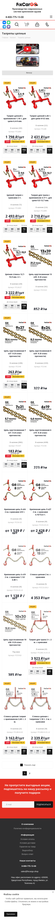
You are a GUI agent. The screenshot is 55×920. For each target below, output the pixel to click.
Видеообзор (27, 850)
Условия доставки (27, 843)
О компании (27, 824)
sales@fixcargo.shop (29, 871)
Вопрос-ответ (27, 854)
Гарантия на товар (27, 847)
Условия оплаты (27, 839)
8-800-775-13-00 (15, 17)
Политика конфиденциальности (27, 828)
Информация (27, 835)
